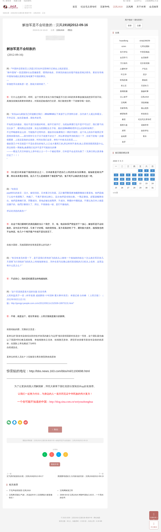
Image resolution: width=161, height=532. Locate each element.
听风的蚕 (123, 84)
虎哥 (124, 135)
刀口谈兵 (123, 67)
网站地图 (97, 522)
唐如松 (145, 84)
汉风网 (129, 9)
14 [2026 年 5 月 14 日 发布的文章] (134, 183)
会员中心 (138, 3)
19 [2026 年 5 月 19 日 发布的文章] (122, 188)
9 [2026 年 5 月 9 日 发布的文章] (146, 179)
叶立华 (124, 79)
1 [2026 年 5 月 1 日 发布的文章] (140, 175)
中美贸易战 (145, 56)
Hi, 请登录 (7, 3)
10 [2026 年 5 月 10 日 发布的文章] (153, 179)
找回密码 (27, 3)
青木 (145, 141)
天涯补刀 (145, 90)
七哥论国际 (145, 51)
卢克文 (145, 73)
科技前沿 (145, 118)
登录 (130, 30)
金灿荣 (124, 141)
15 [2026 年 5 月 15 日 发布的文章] (140, 183)
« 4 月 (115, 197)
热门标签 (127, 3)
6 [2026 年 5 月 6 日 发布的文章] (128, 179)
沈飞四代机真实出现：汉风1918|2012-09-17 (25, 480)
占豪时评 (123, 73)
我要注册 (17, 3)
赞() (69, 34)
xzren (123, 51)
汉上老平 (123, 101)
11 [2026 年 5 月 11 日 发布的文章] (116, 183)
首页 (75, 9)
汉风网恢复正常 (66, 495)
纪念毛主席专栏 (89, 9)
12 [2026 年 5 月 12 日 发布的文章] (122, 183)
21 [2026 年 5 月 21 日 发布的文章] (134, 188)
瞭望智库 (123, 118)
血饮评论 (145, 135)
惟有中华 (55, 469)
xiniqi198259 (144, 45)
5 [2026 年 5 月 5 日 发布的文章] (122, 179)
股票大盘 (123, 129)
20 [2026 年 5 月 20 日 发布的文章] (128, 188)
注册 (139, 30)
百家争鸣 (104, 9)
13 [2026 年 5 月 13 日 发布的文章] (128, 183)
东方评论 (123, 56)
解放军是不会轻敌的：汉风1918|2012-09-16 (55, 29)
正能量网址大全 (151, 3)
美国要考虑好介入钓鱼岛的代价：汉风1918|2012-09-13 (81, 480)
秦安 (124, 124)
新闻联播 (123, 96)
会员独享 (153, 9)
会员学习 (123, 62)
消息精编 (145, 107)
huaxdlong (123, 45)
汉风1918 (118, 9)
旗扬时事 (145, 96)
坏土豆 (124, 90)
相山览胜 (145, 112)
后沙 (145, 79)
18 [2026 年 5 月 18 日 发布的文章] (116, 188)
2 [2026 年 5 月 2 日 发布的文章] (146, 175)
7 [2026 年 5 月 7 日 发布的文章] (134, 179)
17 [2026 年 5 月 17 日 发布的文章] (153, 183)
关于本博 (141, 9)
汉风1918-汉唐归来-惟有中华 (12, 9)
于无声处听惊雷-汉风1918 (20, 495)
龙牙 (124, 146)
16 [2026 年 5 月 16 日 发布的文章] (146, 183)
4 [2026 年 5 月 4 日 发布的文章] (116, 179)
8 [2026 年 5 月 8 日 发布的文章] (140, 179)
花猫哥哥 (145, 129)
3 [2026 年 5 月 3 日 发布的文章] (152, 175)
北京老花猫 (145, 67)
